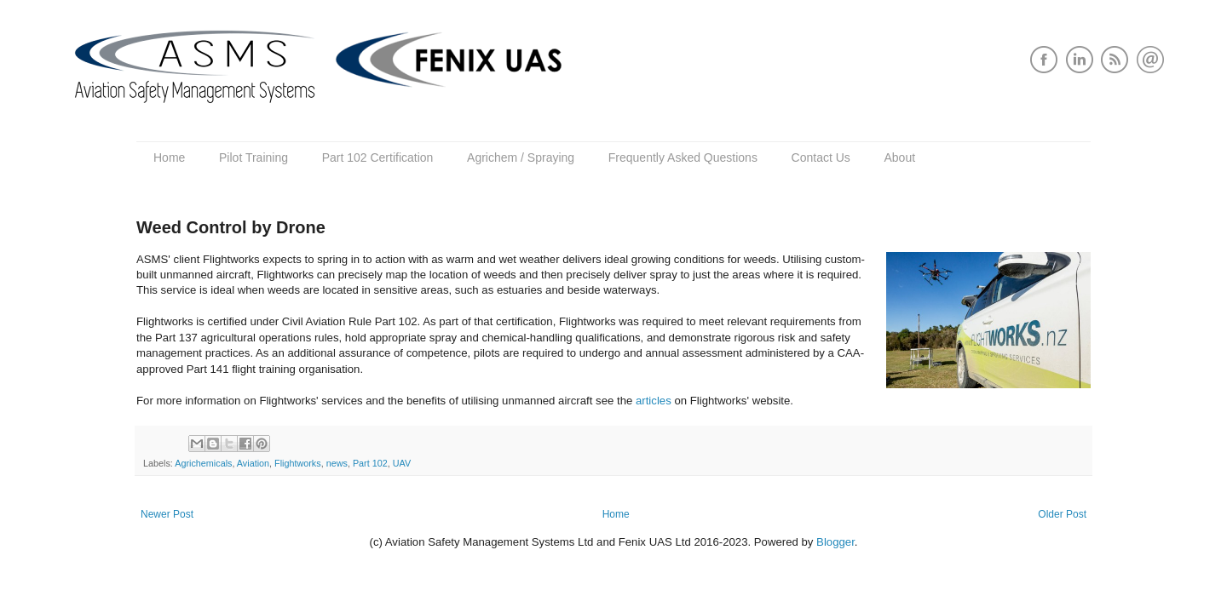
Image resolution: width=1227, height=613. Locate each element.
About (899, 157)
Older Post (1062, 514)
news (337, 463)
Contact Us (821, 157)
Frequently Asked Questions (683, 157)
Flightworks (297, 463)
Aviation (253, 463)
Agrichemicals (203, 463)
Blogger (835, 542)
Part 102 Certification (378, 157)
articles (653, 400)
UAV (402, 463)
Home (169, 157)
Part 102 (370, 463)
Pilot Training (253, 157)
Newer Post (167, 514)
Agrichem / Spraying (520, 157)
